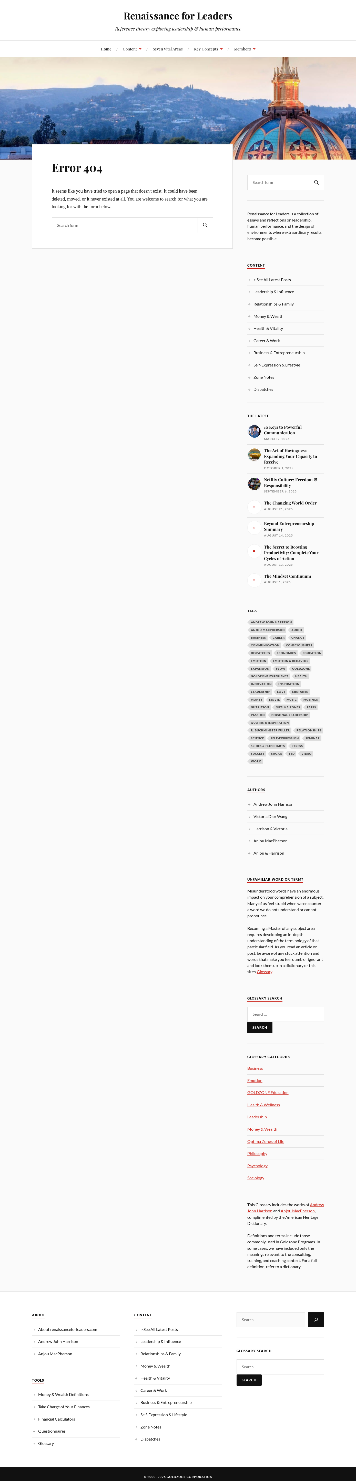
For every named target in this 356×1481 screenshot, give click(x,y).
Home (106, 48)
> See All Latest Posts (272, 279)
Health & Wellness (263, 1104)
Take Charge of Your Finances (64, 1406)
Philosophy (257, 1153)
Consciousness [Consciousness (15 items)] (299, 645)
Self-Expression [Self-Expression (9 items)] (285, 738)
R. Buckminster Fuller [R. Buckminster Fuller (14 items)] (270, 730)
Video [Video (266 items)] (306, 753)
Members (242, 48)
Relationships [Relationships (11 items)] (309, 730)
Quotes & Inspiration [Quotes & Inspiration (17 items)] (270, 722)
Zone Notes (263, 377)
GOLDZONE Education (268, 1092)
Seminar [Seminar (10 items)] (313, 738)
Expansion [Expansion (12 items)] (260, 668)
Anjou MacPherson (270, 840)
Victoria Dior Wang (270, 816)
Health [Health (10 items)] (301, 676)
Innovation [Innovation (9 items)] (261, 684)
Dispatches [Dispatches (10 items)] (260, 653)
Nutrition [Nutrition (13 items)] (260, 707)
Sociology (255, 1177)
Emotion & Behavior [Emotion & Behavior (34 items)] (291, 661)
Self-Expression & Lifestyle (276, 364)
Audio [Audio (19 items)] (296, 630)
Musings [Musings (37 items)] (310, 699)
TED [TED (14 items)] (292, 753)
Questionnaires (52, 1431)
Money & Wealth (268, 316)
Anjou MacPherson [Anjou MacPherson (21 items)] (268, 630)
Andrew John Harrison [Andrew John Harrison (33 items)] (271, 622)
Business (255, 1068)
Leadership (257, 1116)
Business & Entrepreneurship (279, 352)
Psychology (257, 1165)
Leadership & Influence (273, 291)
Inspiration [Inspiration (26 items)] (288, 684)
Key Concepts (206, 48)
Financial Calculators (56, 1418)
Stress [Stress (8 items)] (297, 746)
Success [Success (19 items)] (258, 753)
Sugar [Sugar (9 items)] (276, 753)
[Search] (316, 1319)
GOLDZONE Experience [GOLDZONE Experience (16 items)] (270, 676)
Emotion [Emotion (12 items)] (258, 661)
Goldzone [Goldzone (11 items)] (301, 668)
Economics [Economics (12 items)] (286, 653)
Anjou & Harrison (268, 852)
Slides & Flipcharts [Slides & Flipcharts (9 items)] (268, 746)
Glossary (264, 971)
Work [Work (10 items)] (256, 761)
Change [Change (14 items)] (297, 637)
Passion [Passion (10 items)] (258, 715)
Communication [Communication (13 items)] (265, 645)
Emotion (254, 1080)
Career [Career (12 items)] (279, 637)
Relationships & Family (273, 303)
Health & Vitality (268, 328)
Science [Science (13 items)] (257, 738)
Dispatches (263, 389)
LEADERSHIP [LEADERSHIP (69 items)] (260, 691)
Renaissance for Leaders (178, 15)
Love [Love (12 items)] (281, 691)
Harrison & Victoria (270, 828)
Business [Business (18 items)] (258, 637)
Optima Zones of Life (265, 1141)
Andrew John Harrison (273, 804)
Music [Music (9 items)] (292, 699)
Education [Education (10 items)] (312, 653)
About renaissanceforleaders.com (67, 1329)
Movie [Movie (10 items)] (274, 699)
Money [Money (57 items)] (256, 699)
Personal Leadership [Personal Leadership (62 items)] (289, 715)
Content (130, 48)
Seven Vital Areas (168, 48)
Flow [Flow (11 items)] (281, 668)
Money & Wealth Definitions (63, 1394)
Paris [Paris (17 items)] (311, 707)
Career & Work (266, 340)
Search (259, 1027)
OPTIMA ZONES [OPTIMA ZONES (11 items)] (288, 707)
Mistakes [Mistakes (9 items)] (300, 691)
